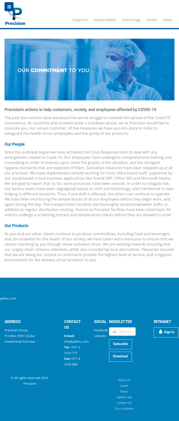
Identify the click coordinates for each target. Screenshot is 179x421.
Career (151, 19)
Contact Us (124, 403)
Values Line (124, 397)
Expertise (80, 19)
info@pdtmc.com (76, 341)
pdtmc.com (8, 298)
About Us (124, 380)
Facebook (101, 330)
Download (120, 356)
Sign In (166, 332)
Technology (130, 19)
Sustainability (105, 19)
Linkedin (100, 336)
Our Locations (124, 408)
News (167, 19)
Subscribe (120, 344)
